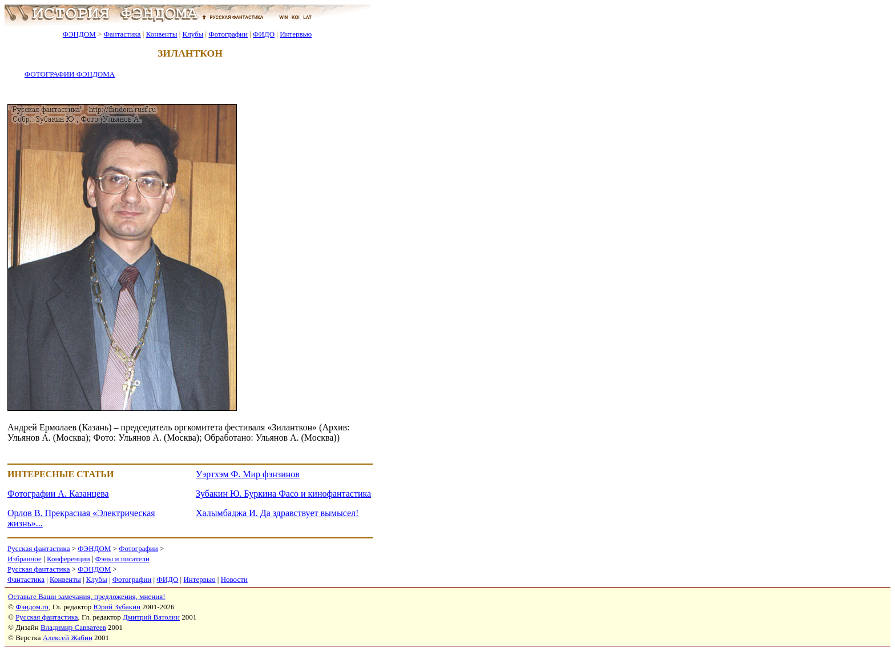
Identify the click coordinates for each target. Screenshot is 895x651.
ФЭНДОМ (79, 34)
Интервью (296, 34)
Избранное (24, 558)
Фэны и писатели (122, 558)
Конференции (68, 558)
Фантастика (122, 34)
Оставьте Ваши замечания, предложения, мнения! (86, 596)
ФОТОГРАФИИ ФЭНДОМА (70, 74)
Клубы (192, 34)
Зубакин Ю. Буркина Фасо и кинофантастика (283, 493)
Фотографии (228, 34)
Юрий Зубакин (117, 606)
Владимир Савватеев (73, 627)
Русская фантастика (38, 548)
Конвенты (162, 34)
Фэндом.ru (32, 606)
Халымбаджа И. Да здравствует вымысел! (277, 513)
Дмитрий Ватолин (151, 617)
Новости (234, 579)
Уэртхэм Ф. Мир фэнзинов (248, 474)
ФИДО (264, 34)
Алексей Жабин (67, 637)
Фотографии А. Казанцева (58, 493)
